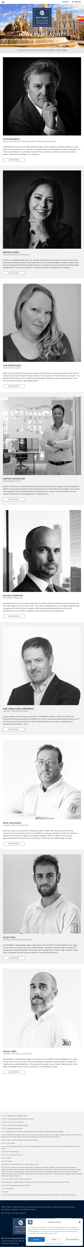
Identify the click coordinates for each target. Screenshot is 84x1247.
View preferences (72, 1239)
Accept (36, 1239)
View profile (13, 160)
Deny (54, 1239)
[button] (80, 1222)
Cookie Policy (50, 1243)
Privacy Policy (59, 1243)
